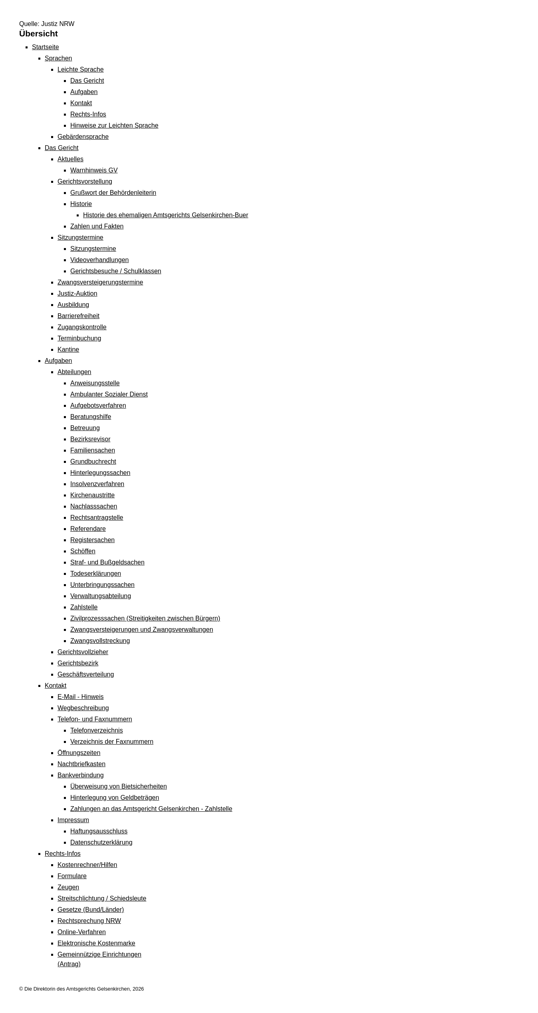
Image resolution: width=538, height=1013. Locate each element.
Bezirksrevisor (90, 439)
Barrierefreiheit (78, 315)
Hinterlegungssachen (100, 472)
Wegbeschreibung (83, 708)
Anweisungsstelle (95, 383)
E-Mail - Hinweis (81, 696)
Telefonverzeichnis (96, 730)
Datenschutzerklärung (101, 842)
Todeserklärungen (95, 573)
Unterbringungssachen (102, 584)
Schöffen (82, 551)
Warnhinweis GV (94, 170)
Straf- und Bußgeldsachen (107, 562)
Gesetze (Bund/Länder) (91, 909)
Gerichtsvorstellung (85, 181)
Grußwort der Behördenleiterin (113, 192)
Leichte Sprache (81, 69)
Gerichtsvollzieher (83, 652)
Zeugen (68, 887)
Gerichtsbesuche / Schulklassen (115, 271)
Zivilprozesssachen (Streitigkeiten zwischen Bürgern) (145, 618)
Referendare (88, 528)
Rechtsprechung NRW (89, 920)
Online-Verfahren (82, 932)
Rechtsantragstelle (96, 517)
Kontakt (81, 103)
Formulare (72, 876)
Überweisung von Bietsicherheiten (118, 786)
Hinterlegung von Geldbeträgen (114, 797)
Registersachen (92, 540)
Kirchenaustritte (92, 495)
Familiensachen (92, 450)
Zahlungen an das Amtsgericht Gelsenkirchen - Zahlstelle (151, 808)
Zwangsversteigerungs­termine (100, 282)
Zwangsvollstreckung (100, 640)
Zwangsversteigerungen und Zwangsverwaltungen (141, 629)
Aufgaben (84, 91)
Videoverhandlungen (99, 259)
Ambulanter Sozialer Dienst (109, 394)
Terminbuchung (79, 338)
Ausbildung (73, 304)
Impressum (73, 820)
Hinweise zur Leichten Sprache (114, 125)
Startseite (45, 47)
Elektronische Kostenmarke (96, 943)
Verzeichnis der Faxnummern (111, 741)
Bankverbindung (81, 775)
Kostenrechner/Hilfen (87, 864)
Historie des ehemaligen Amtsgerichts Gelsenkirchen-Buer (165, 215)
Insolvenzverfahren (97, 483)
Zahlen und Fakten (96, 226)
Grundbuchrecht (93, 461)
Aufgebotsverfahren (98, 405)
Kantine (68, 349)
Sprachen (58, 58)
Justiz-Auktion (77, 293)
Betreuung (85, 427)
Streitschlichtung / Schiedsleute (102, 898)
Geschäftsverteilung (86, 674)
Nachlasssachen (93, 506)
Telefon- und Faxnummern (95, 719)
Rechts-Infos (88, 114)
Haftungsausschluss (98, 831)
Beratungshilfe (90, 416)
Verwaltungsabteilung (100, 596)
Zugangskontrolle (82, 327)
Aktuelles (70, 159)
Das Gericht (87, 80)
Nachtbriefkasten (81, 764)
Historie (81, 203)
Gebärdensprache (83, 136)
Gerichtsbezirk (78, 663)
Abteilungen (74, 371)
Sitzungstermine (80, 237)
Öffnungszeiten (79, 752)
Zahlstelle (83, 607)
